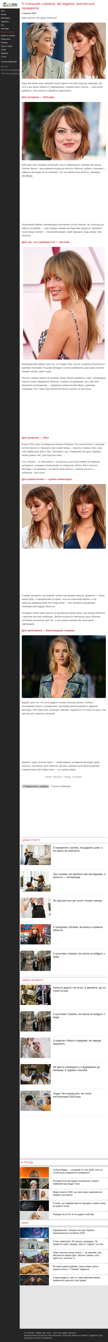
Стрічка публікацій (60, 786)
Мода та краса (7, 32)
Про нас (4, 66)
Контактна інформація (11, 70)
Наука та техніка (8, 36)
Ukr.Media (27, 176)
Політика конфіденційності (13, 73)
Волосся (58, 777)
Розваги (4, 43)
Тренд (68, 777)
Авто (3, 11)
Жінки (49, 777)
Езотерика (5, 18)
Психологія (5, 39)
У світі (3, 57)
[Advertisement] (64, 200)
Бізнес (3, 14)
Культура (5, 28)
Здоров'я (5, 21)
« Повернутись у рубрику (35, 786)
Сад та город (6, 46)
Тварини (4, 53)
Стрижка (78, 777)
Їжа (2, 25)
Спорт (3, 50)
